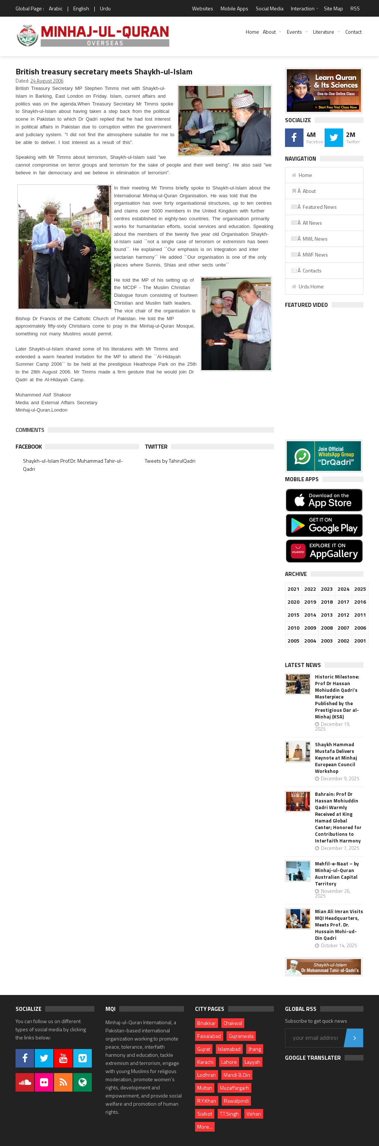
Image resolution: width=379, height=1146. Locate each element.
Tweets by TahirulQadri (170, 461)
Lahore (229, 1062)
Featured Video (306, 305)
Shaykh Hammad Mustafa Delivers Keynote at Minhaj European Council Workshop (336, 757)
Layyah (252, 1062)
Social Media (270, 8)
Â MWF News (309, 254)
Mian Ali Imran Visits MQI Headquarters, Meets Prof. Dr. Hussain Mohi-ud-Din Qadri (339, 924)
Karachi (205, 1062)
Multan (204, 1088)
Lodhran (206, 1075)
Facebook (28, 446)
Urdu (105, 8)
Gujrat (203, 1049)
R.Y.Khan (206, 1101)
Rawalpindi (236, 1101)
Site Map (333, 8)
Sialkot (204, 1113)
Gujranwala (241, 1036)
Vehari (253, 1113)
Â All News (306, 223)
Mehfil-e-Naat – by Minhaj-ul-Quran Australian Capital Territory (337, 873)
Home (252, 32)
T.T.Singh (229, 1113)
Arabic (56, 8)
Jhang (254, 1049)
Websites (202, 8)
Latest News (303, 665)
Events (294, 32)
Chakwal (233, 1023)
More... (204, 1126)
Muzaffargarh (234, 1088)
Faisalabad (209, 1036)
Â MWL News (309, 238)
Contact (353, 32)
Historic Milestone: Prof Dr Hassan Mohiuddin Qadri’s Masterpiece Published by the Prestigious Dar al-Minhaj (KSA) (337, 696)
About (269, 32)
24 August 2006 (46, 80)
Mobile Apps (234, 8)
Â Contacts (306, 270)
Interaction (303, 8)
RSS (355, 8)
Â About (303, 191)
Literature (323, 32)
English (81, 8)
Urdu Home (307, 286)
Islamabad (229, 1049)
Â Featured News (314, 207)
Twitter (156, 446)
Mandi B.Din (237, 1075)
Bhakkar (206, 1023)
